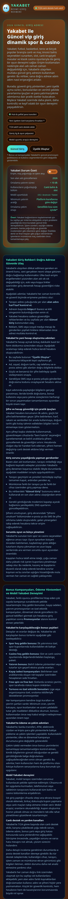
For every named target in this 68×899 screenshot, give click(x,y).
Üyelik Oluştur (41, 148)
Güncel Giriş (17, 148)
